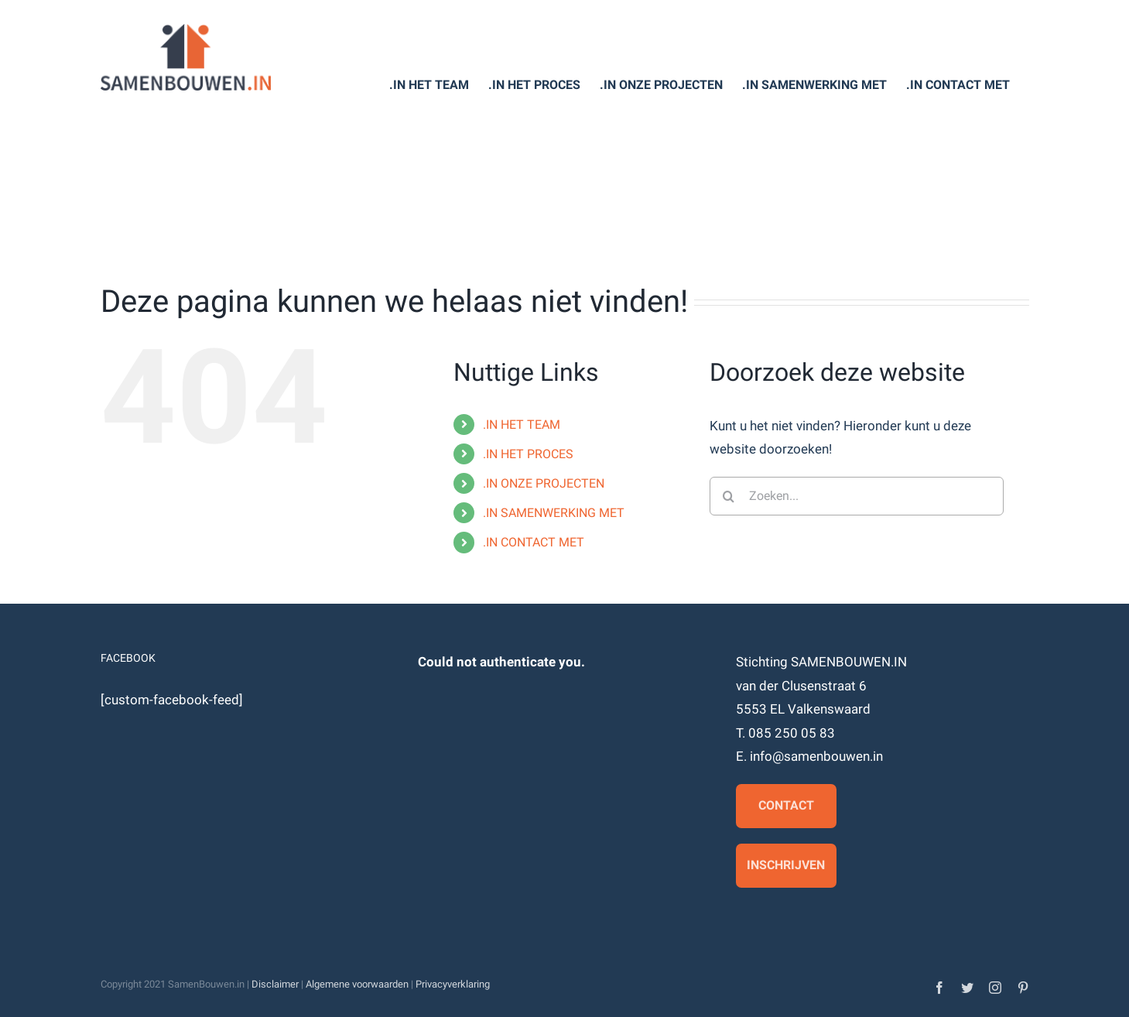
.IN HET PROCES (528, 454)
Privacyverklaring (453, 984)
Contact (786, 805)
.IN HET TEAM (521, 424)
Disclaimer (275, 984)
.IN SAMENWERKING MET (553, 512)
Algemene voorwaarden (357, 984)
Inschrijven (786, 865)
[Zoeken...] (857, 496)
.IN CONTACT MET (533, 542)
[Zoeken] (729, 496)
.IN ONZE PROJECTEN (543, 483)
